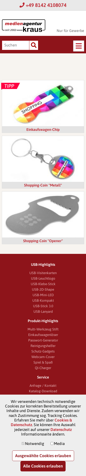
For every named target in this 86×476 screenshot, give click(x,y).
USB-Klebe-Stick (43, 284)
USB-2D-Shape (43, 289)
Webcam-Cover (43, 357)
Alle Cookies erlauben (43, 466)
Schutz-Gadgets (43, 351)
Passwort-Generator (43, 340)
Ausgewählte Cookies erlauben (43, 455)
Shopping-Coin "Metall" (43, 185)
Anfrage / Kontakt (43, 385)
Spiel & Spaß (43, 362)
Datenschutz (61, 429)
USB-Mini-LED (43, 295)
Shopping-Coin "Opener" (43, 241)
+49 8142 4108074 (43, 5)
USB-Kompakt (43, 300)
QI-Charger (43, 368)
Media (59, 443)
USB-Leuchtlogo (43, 278)
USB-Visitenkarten (43, 273)
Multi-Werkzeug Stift (43, 329)
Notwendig (34, 443)
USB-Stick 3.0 (43, 306)
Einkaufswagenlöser (43, 335)
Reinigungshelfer (43, 346)
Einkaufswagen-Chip (43, 129)
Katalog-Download (43, 391)
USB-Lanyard (43, 311)
